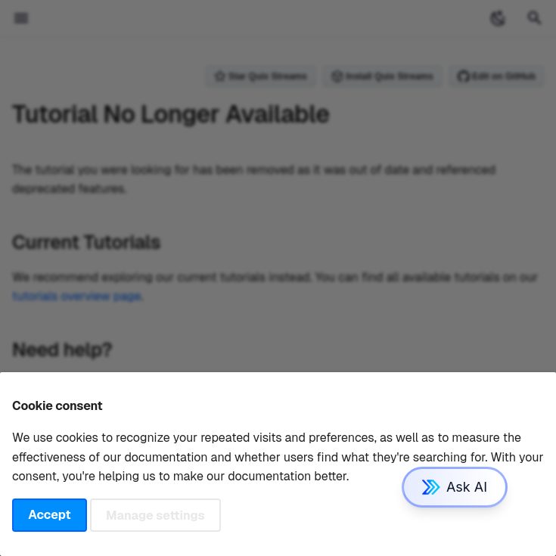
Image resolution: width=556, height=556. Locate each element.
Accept (49, 515)
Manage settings (155, 515)
